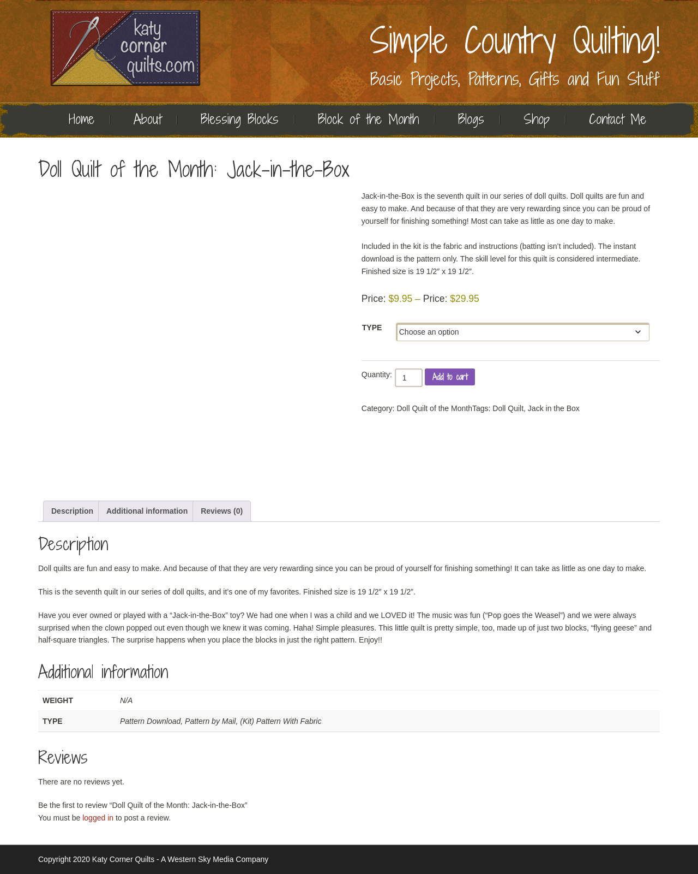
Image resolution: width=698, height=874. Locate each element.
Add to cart (449, 377)
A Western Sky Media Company (214, 859)
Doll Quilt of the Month (434, 408)
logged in (97, 817)
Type (372, 327)
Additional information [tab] (147, 511)
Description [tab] (72, 511)
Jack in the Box (554, 408)
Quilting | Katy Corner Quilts (125, 48)
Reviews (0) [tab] (222, 511)
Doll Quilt (508, 408)
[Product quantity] (409, 377)
